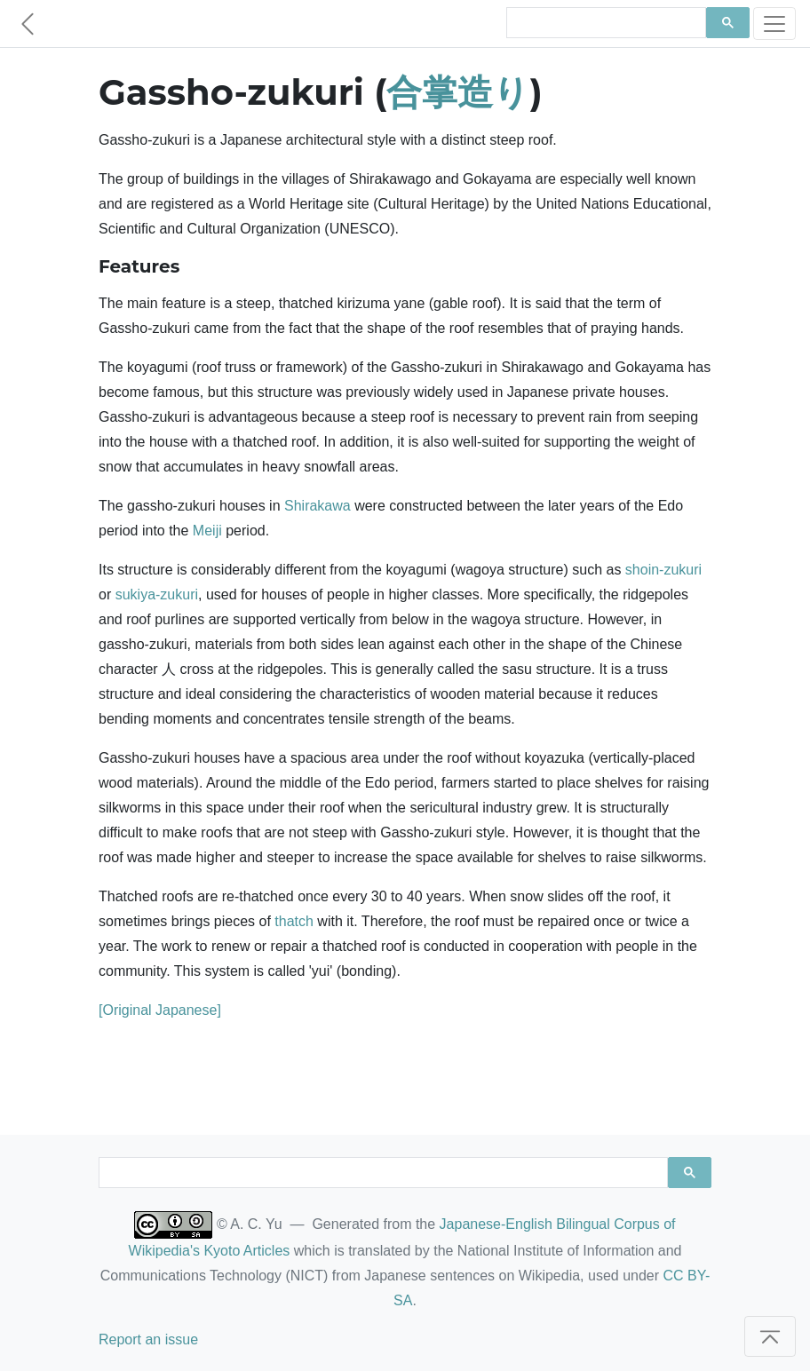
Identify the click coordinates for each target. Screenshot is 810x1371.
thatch (294, 921)
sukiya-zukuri (156, 594)
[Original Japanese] (160, 1010)
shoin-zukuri (663, 569)
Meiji (207, 530)
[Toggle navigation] (774, 23)
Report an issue (148, 1339)
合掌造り (457, 92)
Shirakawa (317, 505)
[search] (604, 23)
